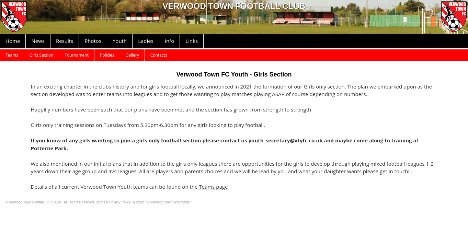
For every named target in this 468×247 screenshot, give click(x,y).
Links (191, 40)
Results (64, 40)
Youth (120, 40)
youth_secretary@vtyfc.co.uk (286, 140)
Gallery (132, 55)
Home (12, 40)
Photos (92, 40)
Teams (11, 55)
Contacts (158, 55)
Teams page (213, 186)
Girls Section (41, 55)
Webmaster (182, 202)
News (38, 40)
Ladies (145, 40)
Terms (100, 202)
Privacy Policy (119, 202)
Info (169, 40)
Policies (107, 55)
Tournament (77, 55)
